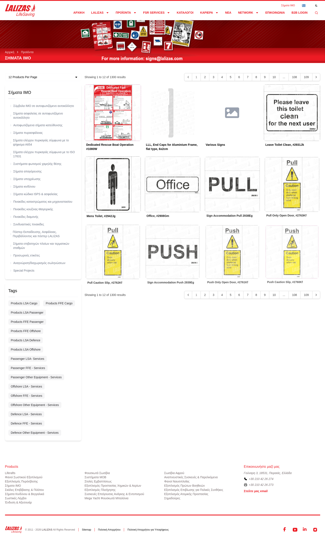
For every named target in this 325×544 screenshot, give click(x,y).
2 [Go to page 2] (205, 77)
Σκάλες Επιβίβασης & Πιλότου (24, 489)
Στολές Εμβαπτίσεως (98, 481)
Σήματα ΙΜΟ (288, 5)
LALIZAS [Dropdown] (100, 12)
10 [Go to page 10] (274, 77)
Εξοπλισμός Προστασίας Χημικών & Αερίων (113, 485)
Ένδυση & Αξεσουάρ (18, 502)
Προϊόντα (27, 52)
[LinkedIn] (305, 530)
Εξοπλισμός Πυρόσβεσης (21, 481)
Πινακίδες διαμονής (24, 216)
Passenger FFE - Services (28, 368)
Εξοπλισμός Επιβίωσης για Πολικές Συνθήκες (193, 489)
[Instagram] (315, 530)
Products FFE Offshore (26, 331)
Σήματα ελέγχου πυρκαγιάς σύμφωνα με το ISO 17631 (42, 154)
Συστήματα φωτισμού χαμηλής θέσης (36, 164)
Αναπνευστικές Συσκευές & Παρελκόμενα (191, 477)
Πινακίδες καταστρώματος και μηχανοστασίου (41, 201)
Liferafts (10, 473)
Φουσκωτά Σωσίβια (97, 473)
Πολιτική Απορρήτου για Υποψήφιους (148, 529)
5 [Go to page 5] (231, 77)
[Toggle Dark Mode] (316, 5)
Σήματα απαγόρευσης (26, 171)
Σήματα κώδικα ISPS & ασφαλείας (34, 194)
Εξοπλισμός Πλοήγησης (100, 489)
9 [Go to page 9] (265, 77)
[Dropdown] (304, 5)
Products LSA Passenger (27, 312)
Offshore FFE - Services (26, 395)
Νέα (228, 12)
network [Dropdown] (248, 12)
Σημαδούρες (172, 498)
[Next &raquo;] (316, 77)
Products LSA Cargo (24, 303)
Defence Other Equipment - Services (35, 432)
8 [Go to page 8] (256, 77)
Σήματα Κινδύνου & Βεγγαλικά (24, 494)
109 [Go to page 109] (306, 77)
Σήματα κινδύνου (22, 186)
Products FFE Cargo (59, 303)
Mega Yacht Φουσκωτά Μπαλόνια (106, 498)
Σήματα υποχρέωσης (25, 179)
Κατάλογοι (185, 12)
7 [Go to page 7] (248, 77)
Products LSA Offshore (26, 349)
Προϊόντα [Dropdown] (126, 12)
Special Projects (22, 270)
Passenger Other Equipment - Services (36, 377)
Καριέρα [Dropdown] (209, 12)
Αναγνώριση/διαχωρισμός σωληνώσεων (37, 263)
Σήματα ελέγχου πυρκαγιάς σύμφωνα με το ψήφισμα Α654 (39, 142)
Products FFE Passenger (27, 321)
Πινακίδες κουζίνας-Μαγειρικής (31, 209)
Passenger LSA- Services (27, 358)
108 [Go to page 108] (294, 77)
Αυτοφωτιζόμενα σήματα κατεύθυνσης (36, 125)
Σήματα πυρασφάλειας (26, 132)
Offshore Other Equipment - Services (35, 405)
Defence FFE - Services (26, 423)
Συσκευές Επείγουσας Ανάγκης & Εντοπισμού (114, 494)
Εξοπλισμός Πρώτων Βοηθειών (184, 485)
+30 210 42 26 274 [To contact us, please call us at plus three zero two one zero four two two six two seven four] (261, 479)
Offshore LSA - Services (26, 386)
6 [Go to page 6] (239, 77)
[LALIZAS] (20, 10)
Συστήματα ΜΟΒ (95, 477)
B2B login (299, 12)
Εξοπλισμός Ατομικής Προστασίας (186, 494)
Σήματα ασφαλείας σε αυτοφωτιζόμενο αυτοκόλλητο (36, 115)
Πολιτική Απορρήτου (109, 529)
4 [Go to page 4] (222, 77)
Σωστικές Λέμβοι (16, 498)
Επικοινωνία (275, 12)
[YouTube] (295, 530)
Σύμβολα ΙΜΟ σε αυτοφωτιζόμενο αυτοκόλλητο (42, 106)
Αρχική (78, 12)
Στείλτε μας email (256, 491)
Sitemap (86, 529)
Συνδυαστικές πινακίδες (27, 224)
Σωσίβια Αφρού (174, 473)
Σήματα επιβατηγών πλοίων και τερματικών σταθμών (39, 246)
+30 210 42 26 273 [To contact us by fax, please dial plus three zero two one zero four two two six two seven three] (261, 484)
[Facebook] (285, 530)
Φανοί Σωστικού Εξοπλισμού (24, 477)
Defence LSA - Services (26, 414)
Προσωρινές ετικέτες (25, 255)
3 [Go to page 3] (213, 77)
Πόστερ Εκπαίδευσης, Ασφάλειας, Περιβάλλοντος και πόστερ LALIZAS (35, 234)
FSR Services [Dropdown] (156, 12)
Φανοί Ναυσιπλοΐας (177, 481)
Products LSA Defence (25, 340)
